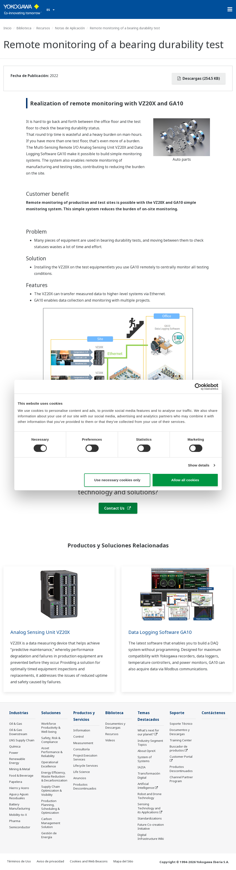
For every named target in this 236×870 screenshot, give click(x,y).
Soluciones (51, 712)
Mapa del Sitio (123, 861)
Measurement (83, 743)
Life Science (81, 772)
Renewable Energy (17, 761)
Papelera (15, 782)
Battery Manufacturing (19, 806)
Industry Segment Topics (150, 743)
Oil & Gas (15, 724)
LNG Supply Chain (21, 740)
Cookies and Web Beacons (89, 861)
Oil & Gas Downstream (18, 732)
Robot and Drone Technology (150, 796)
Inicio (7, 28)
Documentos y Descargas (115, 726)
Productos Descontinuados (84, 786)
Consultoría (81, 749)
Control (78, 736)
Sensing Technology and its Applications (149, 808)
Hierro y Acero (19, 788)
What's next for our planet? (148, 732)
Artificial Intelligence (146, 786)
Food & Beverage (21, 775)
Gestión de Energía (49, 835)
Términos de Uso (19, 861)
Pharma (14, 821)
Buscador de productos (178, 748)
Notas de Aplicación (70, 28)
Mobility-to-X (18, 815)
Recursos (43, 28)
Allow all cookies (185, 480)
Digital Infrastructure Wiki (151, 837)
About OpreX (147, 751)
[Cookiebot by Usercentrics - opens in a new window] (198, 386)
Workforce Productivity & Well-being (50, 727)
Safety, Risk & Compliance (50, 740)
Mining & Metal (19, 769)
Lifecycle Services (85, 765)
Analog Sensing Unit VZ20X (40, 632)
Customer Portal (181, 756)
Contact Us (117, 508)
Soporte (177, 712)
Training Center (181, 740)
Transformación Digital (149, 775)
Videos (110, 740)
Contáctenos (213, 712)
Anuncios (79, 778)
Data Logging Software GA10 (160, 632)
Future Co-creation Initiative (151, 826)
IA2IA (141, 767)
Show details (198, 465)
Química (15, 746)
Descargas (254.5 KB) (198, 78)
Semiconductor (19, 827)
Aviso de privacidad (50, 861)
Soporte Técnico (181, 724)
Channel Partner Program (181, 779)
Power (13, 753)
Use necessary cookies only (117, 480)
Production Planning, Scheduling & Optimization (50, 807)
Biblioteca (23, 28)
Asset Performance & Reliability (51, 752)
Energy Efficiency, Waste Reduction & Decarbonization (54, 776)
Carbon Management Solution (50, 823)
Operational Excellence (49, 764)
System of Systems (145, 759)
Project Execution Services (85, 757)
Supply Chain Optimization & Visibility (51, 790)
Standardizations (150, 818)
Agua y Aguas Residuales (19, 796)
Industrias (18, 712)
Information (81, 730)
